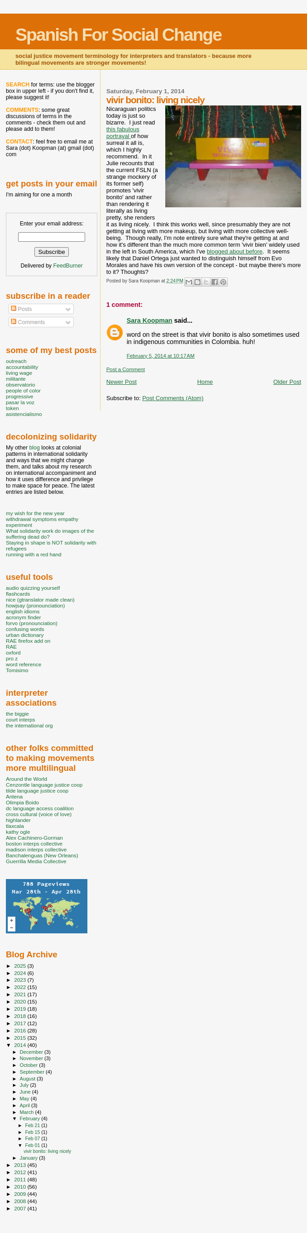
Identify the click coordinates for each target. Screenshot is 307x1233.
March (27, 1112)
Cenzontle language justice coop (44, 785)
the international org (29, 725)
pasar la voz (20, 402)
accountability (22, 367)
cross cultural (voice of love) (39, 814)
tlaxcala (15, 826)
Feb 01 (33, 1145)
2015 (20, 1038)
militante (16, 379)
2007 (20, 1208)
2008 (20, 1201)
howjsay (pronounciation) (35, 605)
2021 (20, 994)
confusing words (25, 629)
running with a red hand (33, 554)
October (29, 1065)
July (25, 1085)
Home (205, 381)
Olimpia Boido (22, 802)
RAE (11, 647)
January (29, 1158)
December (32, 1052)
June (26, 1091)
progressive (20, 396)
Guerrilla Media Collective (36, 861)
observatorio (20, 384)
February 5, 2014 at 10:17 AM (161, 355)
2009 (20, 1194)
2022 (20, 987)
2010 (20, 1187)
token (12, 408)
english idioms (22, 611)
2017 (20, 1023)
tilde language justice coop (37, 790)
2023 (20, 980)
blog (34, 447)
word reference (23, 664)
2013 (20, 1165)
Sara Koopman (150, 320)
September (33, 1072)
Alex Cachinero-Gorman (34, 838)
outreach (16, 361)
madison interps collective (36, 849)
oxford (13, 652)
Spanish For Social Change (118, 34)
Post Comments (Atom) (172, 398)
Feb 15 (33, 1132)
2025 (20, 966)
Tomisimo (17, 670)
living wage (19, 373)
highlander (18, 820)
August (28, 1078)
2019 (20, 1009)
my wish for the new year (35, 513)
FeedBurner (67, 266)
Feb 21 (33, 1125)
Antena (14, 796)
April (25, 1105)
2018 (20, 1016)
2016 (20, 1030)
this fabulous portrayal (122, 132)
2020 (20, 1001)
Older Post (287, 381)
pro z (12, 658)
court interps (20, 719)
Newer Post (121, 381)
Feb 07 (33, 1138)
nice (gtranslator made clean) (40, 599)
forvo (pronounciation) (32, 623)
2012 (20, 1172)
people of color (23, 390)
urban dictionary (24, 635)
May (25, 1098)
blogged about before (235, 251)
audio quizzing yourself (33, 588)
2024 (20, 973)
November (32, 1058)
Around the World (26, 779)
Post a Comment (125, 369)
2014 (20, 1045)
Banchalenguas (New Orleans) (42, 855)
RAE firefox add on (28, 641)
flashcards (18, 594)
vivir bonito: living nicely (47, 1151)
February (31, 1118)
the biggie (17, 714)
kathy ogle (18, 832)
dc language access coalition (40, 808)
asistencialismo (24, 414)
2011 (20, 1179)
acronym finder (23, 617)
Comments (28, 322)
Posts (21, 309)
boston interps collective (34, 843)
